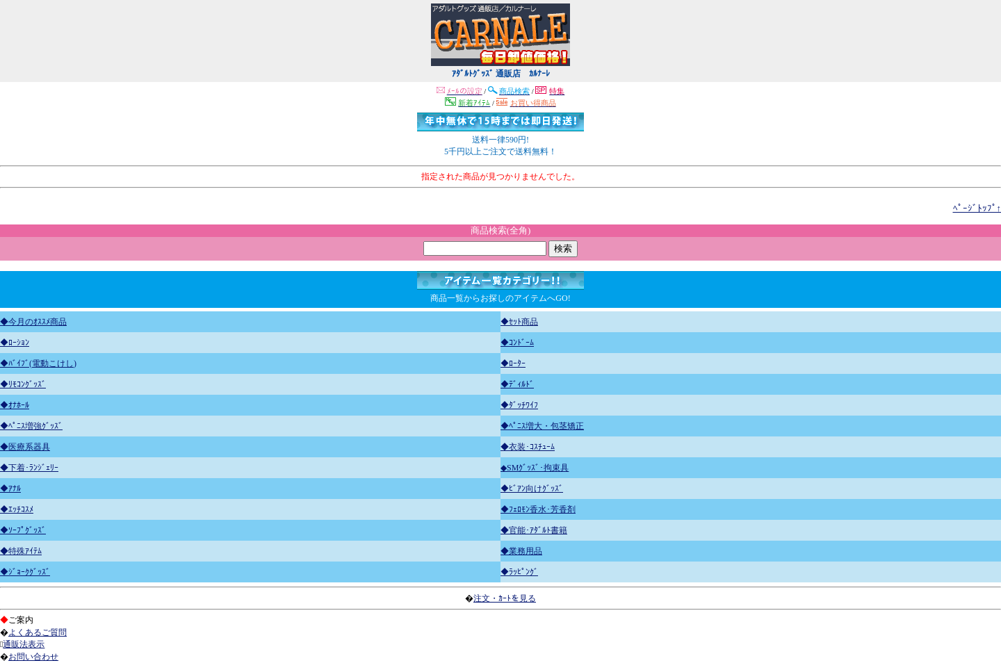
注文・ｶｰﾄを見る (504, 598)
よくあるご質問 (37, 632)
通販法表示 (23, 644)
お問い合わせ (33, 657)
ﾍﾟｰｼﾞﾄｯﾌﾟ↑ (977, 208)
